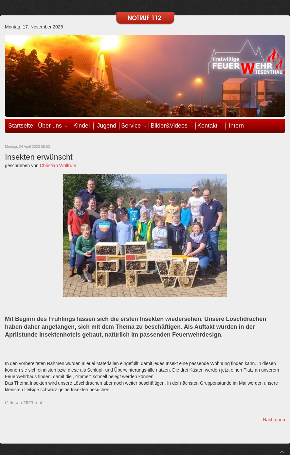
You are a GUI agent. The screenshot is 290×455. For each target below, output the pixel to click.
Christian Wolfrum (58, 165)
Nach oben (274, 419)
